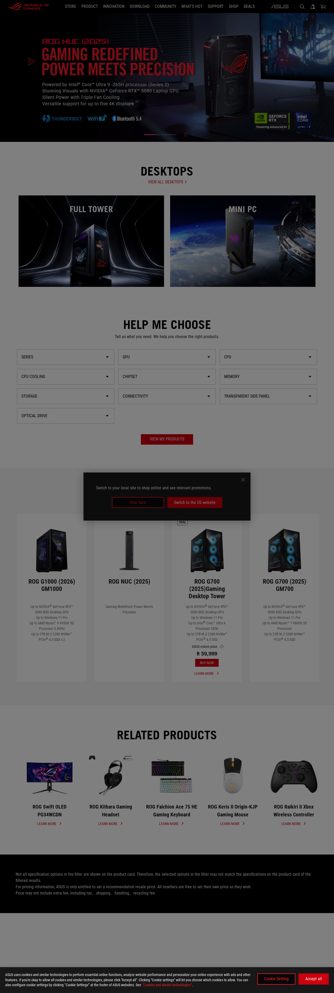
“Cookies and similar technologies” (167, 985)
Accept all (313, 978)
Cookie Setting (276, 978)
